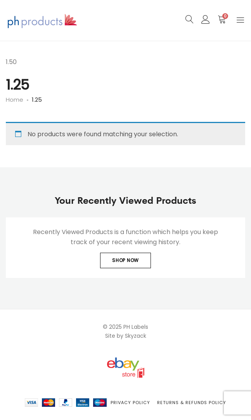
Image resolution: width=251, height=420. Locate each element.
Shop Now (125, 260)
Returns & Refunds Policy (191, 402)
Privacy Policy (130, 402)
